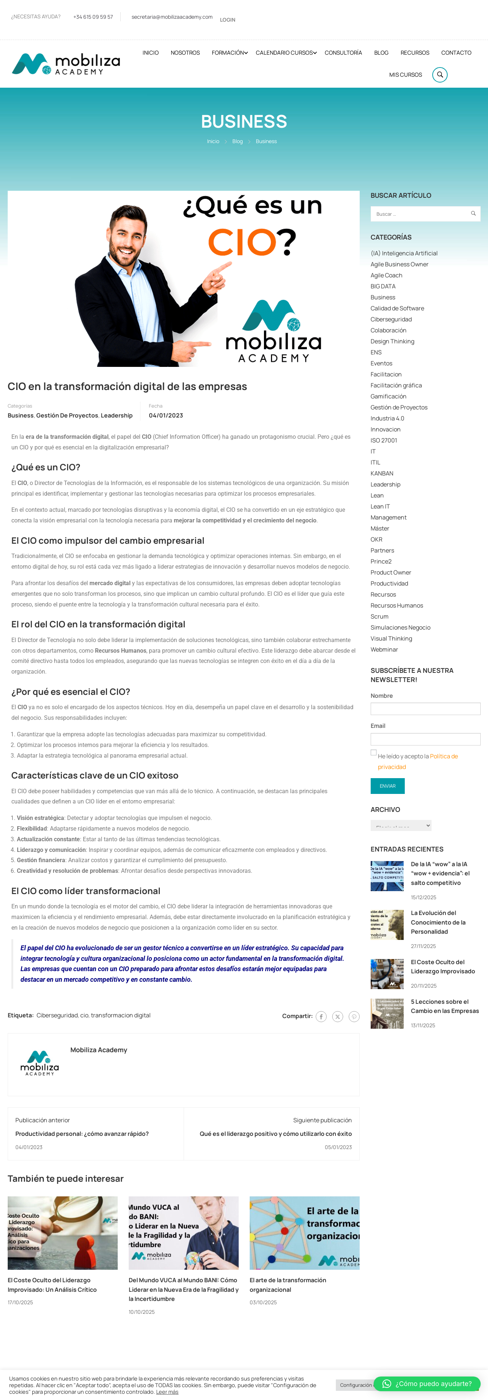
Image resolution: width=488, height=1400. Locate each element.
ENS (376, 353)
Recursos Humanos (397, 606)
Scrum (380, 617)
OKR (376, 540)
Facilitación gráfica (396, 386)
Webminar (384, 650)
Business (266, 141)
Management (389, 518)
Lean (377, 496)
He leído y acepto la (414, 761)
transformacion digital (121, 1015)
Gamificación (389, 397)
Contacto (456, 52)
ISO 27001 (384, 441)
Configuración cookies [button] (365, 1385)
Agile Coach (387, 275)
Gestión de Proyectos (67, 415)
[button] (427, 1384)
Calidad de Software (397, 309)
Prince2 (381, 562)
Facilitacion (386, 375)
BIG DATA (383, 286)
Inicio (151, 52)
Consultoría (343, 52)
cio (84, 1015)
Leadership (117, 415)
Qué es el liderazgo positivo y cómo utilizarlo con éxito (276, 1134)
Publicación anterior (42, 1120)
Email (378, 726)
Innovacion (386, 430)
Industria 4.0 (387, 419)
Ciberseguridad (57, 1015)
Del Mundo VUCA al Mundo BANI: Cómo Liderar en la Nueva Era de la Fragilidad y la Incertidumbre (184, 1289)
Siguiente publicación (322, 1120)
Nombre (382, 696)
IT (373, 452)
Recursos (415, 52)
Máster (380, 529)
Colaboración (389, 331)
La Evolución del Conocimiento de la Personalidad (438, 922)
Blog (381, 52)
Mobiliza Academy (98, 1049)
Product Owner (391, 573)
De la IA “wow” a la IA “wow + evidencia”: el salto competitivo (440, 873)
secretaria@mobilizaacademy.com (172, 16)
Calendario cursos (284, 52)
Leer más (167, 1391)
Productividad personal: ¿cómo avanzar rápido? (82, 1134)
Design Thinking (392, 342)
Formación (228, 52)
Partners (382, 551)
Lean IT (380, 507)
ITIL (375, 463)
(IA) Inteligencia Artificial (404, 253)
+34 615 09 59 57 (93, 16)
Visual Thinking (391, 639)
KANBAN (382, 474)
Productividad (389, 584)
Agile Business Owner (400, 264)
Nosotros (185, 52)
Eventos (381, 364)
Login (227, 19)
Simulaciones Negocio (400, 628)
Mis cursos (405, 75)
